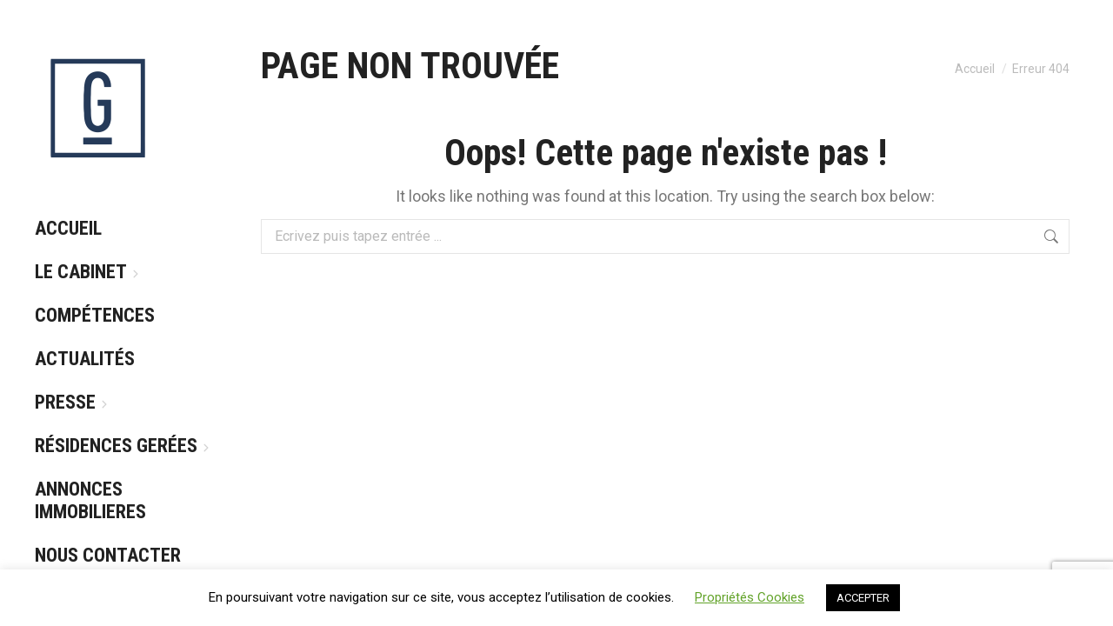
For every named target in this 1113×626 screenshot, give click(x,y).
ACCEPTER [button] (863, 597)
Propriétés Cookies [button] (749, 597)
